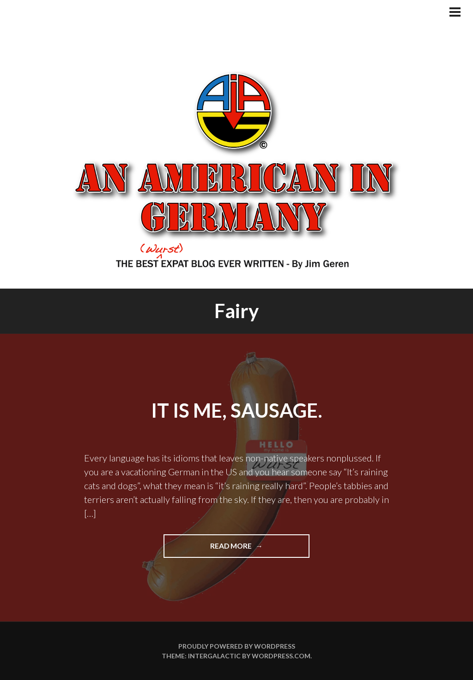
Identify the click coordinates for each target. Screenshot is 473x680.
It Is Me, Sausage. (236, 410)
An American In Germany (236, 168)
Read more (250, 549)
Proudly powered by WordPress (236, 646)
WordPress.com (281, 656)
